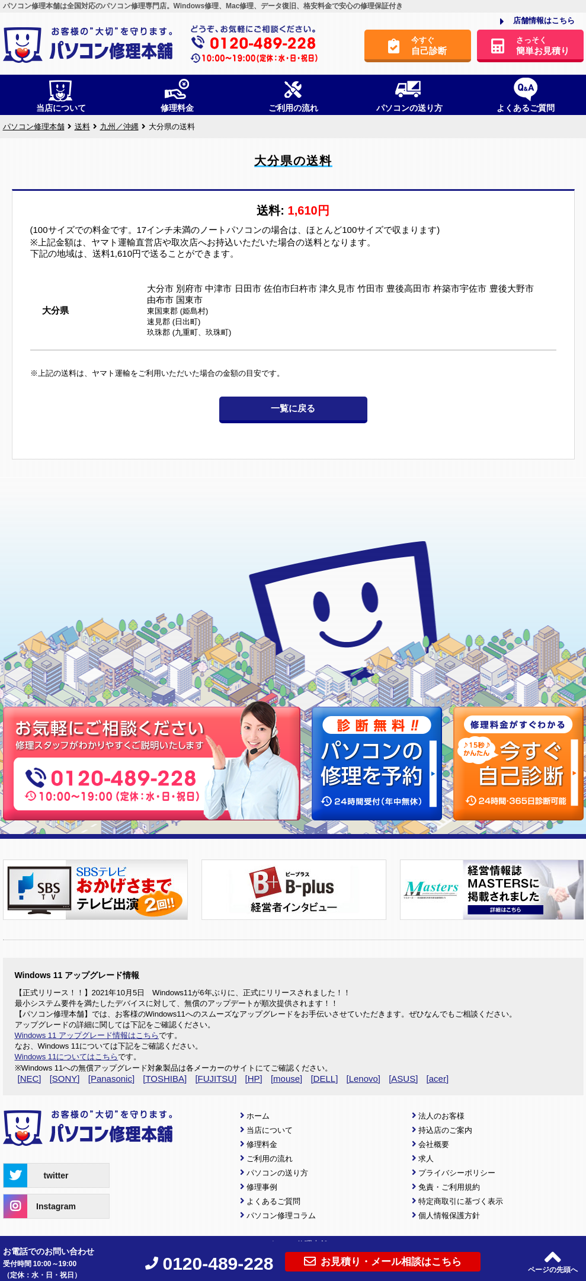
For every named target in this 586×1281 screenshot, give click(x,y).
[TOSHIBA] (165, 1079)
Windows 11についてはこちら (67, 1056)
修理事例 (261, 1187)
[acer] (438, 1079)
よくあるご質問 (273, 1201)
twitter (36, 1175)
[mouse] (286, 1079)
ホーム (258, 1115)
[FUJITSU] (215, 1079)
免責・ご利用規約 (449, 1187)
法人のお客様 (441, 1115)
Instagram (40, 1206)
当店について (269, 1130)
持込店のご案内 (445, 1130)
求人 (426, 1158)
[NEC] (29, 1079)
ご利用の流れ (269, 1158)
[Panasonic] (111, 1079)
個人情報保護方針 (449, 1215)
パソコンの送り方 (277, 1172)
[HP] (253, 1079)
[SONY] (65, 1079)
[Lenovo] (363, 1079)
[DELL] (324, 1079)
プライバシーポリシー (456, 1172)
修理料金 (261, 1144)
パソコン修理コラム (281, 1215)
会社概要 (433, 1144)
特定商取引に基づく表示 (460, 1201)
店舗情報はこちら (537, 21)
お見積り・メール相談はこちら (383, 1261)
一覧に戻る (293, 408)
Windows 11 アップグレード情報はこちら (87, 1035)
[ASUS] (403, 1079)
